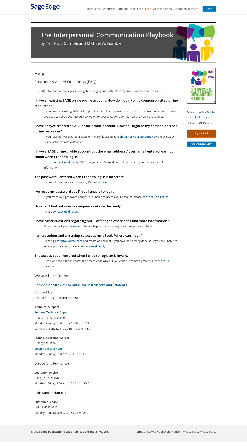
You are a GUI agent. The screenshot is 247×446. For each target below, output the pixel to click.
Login (209, 8)
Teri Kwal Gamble (206, 112)
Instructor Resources (101, 9)
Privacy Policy (190, 431)
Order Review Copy (201, 143)
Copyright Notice (169, 431)
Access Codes (162, 9)
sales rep (75, 226)
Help (148, 9)
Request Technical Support (52, 312)
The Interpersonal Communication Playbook (107, 35)
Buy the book (201, 133)
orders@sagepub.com (48, 348)
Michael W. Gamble (202, 117)
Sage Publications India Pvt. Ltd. (87, 431)
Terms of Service (145, 431)
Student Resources (130, 9)
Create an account (186, 9)
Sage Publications (53, 431)
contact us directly (92, 246)
